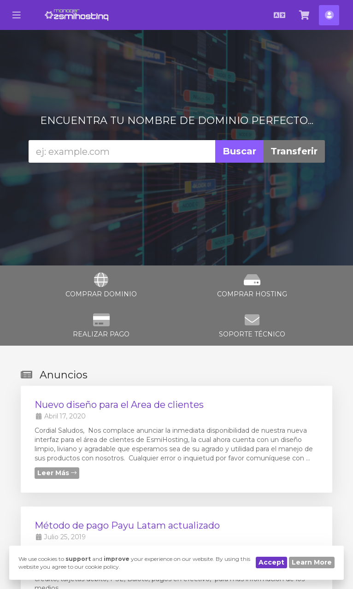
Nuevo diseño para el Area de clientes (119, 404)
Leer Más (56, 473)
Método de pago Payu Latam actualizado (127, 525)
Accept (271, 562)
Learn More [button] (312, 562)
